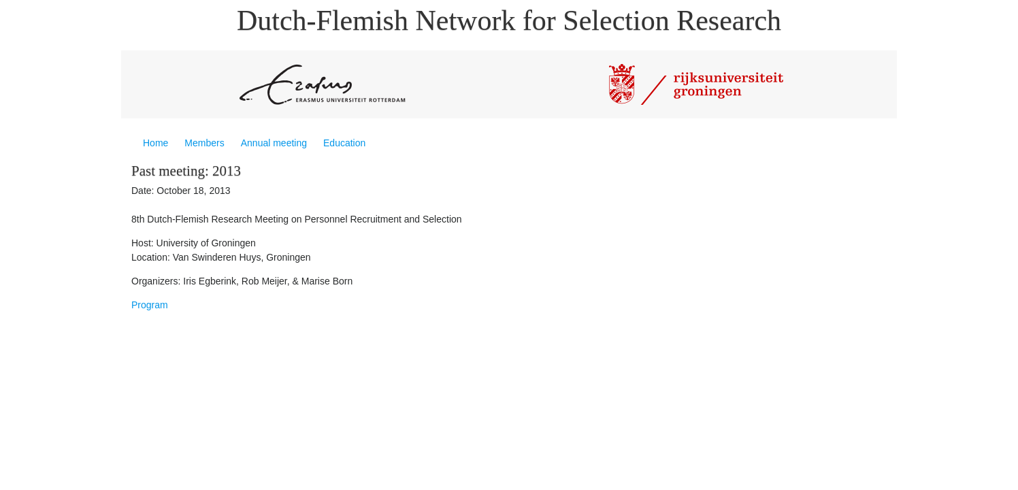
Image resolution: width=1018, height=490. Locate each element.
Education (344, 142)
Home (155, 142)
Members (204, 142)
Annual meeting (274, 142)
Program (149, 304)
